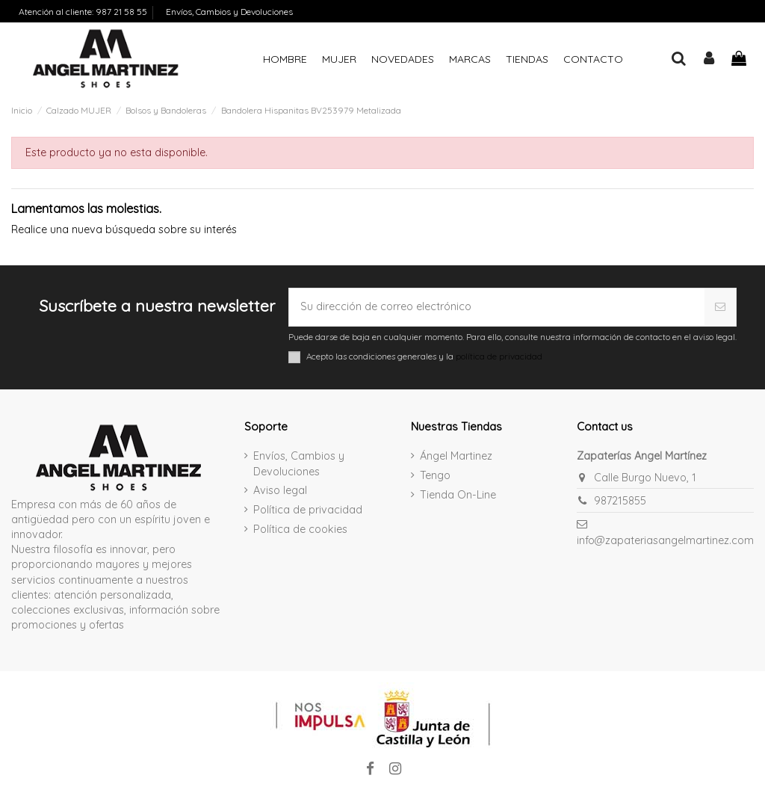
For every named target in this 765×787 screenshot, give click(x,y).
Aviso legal (280, 490)
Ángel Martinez (456, 456)
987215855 (620, 500)
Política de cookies (300, 529)
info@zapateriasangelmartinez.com (665, 540)
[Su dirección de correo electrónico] (496, 307)
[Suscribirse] (720, 307)
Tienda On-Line (458, 494)
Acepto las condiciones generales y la (424, 356)
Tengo (435, 475)
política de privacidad (499, 356)
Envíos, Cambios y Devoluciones (229, 11)
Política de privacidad (307, 509)
